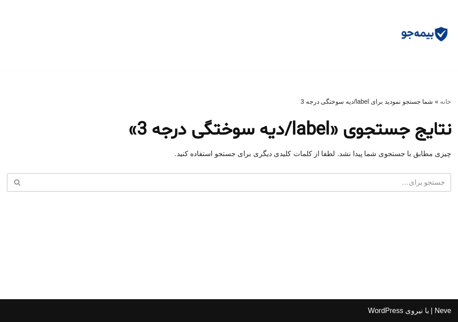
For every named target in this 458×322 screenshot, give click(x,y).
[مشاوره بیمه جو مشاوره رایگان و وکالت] (424, 35)
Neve (443, 310)
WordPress (385, 310)
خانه (445, 101)
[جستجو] (239, 182)
